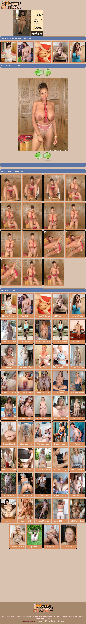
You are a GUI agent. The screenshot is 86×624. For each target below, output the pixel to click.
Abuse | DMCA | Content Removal (51, 621)
